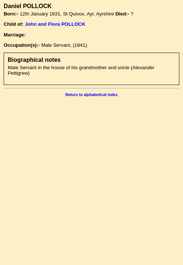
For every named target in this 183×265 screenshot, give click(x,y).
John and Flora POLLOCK (55, 24)
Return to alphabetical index (91, 94)
